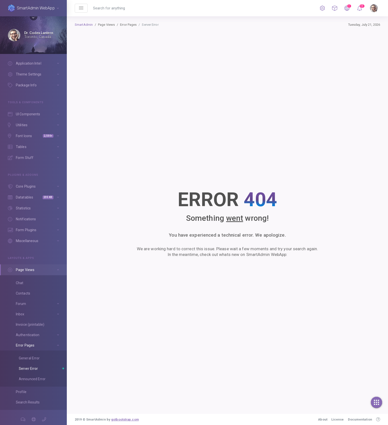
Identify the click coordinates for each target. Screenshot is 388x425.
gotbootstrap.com (125, 419)
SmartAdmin (84, 24)
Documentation (360, 419)
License (337, 419)
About (322, 419)
